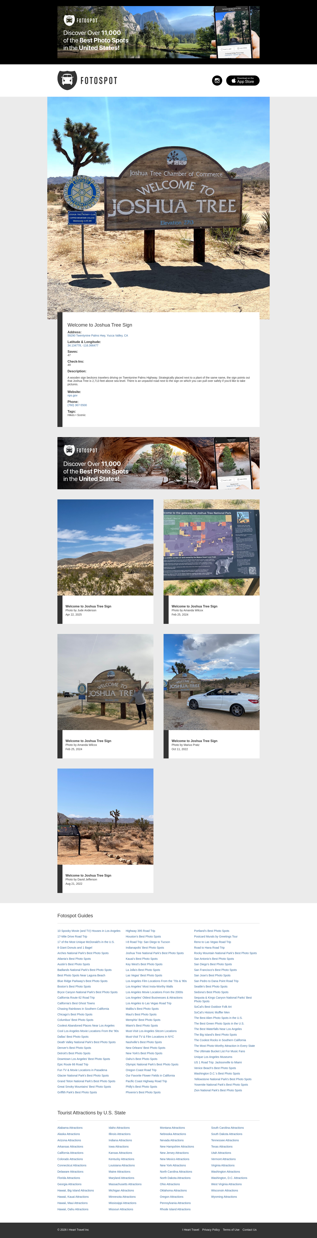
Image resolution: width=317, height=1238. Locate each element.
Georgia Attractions (69, 1184)
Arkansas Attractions (70, 1146)
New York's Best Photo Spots (144, 1053)
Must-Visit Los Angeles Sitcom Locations (151, 1031)
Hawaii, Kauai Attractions (73, 1196)
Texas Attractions (222, 1146)
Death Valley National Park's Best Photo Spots (86, 1042)
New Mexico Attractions (174, 1159)
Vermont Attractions (223, 1159)
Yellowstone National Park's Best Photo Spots (222, 1079)
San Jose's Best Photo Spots (212, 975)
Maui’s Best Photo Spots (141, 1014)
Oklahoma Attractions (173, 1190)
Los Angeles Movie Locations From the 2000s (154, 992)
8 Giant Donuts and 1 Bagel (74, 947)
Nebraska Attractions (173, 1134)
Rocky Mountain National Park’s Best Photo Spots (225, 953)
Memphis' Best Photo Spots (143, 1019)
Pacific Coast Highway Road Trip (146, 1081)
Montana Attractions (172, 1127)
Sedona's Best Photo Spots (211, 992)
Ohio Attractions (170, 1184)
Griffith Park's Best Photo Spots (77, 1092)
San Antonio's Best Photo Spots (214, 958)
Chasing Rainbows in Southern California (83, 1008)
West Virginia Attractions (226, 1184)
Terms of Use (231, 1229)
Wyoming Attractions (224, 1196)
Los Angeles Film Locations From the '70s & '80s (156, 981)
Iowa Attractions (119, 1146)
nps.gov (72, 395)
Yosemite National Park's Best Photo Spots (221, 1084)
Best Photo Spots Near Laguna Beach (81, 975)
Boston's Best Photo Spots (74, 986)
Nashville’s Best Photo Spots (144, 1042)
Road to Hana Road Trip (209, 947)
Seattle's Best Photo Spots (210, 986)
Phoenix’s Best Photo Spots (143, 1092)
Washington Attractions (225, 1171)
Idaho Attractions (119, 1127)
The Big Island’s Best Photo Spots (215, 1034)
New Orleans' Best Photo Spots (145, 1047)
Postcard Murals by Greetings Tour (216, 936)
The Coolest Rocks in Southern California (220, 1040)
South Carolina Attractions (227, 1127)
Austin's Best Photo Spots (73, 964)
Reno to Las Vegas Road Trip (212, 942)
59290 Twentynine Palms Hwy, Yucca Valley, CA (98, 335)
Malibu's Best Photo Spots (142, 1008)
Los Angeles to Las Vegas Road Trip (148, 1003)
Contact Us (250, 1229)
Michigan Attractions (121, 1190)
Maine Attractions (119, 1171)
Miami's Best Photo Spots (142, 1025)
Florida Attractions (68, 1178)
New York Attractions (173, 1165)
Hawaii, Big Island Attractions (75, 1190)
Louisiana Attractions (122, 1165)
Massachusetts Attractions (125, 1184)
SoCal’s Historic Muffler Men (212, 1012)
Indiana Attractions (120, 1140)
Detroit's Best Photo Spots (73, 1053)
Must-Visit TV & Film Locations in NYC (150, 1036)
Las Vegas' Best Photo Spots (144, 975)
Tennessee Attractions (225, 1140)
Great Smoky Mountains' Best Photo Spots (84, 1086)
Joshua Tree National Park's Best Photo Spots (155, 953)
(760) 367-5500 (77, 405)
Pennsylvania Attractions (175, 1203)
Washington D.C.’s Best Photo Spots (217, 1073)
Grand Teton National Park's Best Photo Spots (86, 1081)
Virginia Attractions (223, 1165)
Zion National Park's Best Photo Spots (218, 1090)
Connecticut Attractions (71, 1165)
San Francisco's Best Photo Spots (215, 970)
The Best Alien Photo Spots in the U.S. (218, 1017)
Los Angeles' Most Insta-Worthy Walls (149, 986)
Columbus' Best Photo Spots (75, 1019)
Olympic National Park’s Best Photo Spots (152, 1064)
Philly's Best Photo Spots (141, 1086)
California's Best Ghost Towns (76, 1003)
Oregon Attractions (171, 1196)
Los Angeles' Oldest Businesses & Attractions (154, 997)
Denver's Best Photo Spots (74, 1047)
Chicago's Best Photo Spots (74, 1014)
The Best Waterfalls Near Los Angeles (218, 1029)
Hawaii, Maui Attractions (72, 1203)
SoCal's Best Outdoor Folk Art (213, 1006)
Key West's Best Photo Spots (144, 964)
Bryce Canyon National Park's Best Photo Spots (87, 992)
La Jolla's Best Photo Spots (143, 970)
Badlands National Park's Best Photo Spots (84, 970)
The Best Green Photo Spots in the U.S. (219, 1023)
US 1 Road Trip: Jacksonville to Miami (218, 1062)
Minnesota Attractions (122, 1196)
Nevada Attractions (172, 1140)
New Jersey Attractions (174, 1152)
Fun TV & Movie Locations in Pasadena (82, 1070)
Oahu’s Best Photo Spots (141, 1059)
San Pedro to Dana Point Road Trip (216, 981)
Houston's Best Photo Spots (143, 936)
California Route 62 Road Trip (76, 997)
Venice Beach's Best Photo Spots (215, 1068)
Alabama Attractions (70, 1127)
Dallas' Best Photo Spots (73, 1036)
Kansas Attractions (120, 1152)
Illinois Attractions (120, 1134)
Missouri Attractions (121, 1209)
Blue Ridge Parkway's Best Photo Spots (82, 981)
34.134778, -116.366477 (83, 345)
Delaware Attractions (70, 1171)
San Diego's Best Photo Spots (213, 964)
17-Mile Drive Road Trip (72, 936)
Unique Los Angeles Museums (213, 1057)
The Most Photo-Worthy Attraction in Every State (224, 1045)
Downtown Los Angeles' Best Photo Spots (83, 1059)
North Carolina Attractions (176, 1171)
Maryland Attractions (121, 1178)
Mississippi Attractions (122, 1203)
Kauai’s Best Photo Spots (142, 958)
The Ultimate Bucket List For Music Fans (219, 1051)
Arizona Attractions (69, 1140)
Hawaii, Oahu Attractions (72, 1209)
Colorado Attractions (70, 1159)
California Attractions (70, 1152)
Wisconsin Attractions (224, 1190)
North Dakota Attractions (175, 1178)
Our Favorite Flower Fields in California (150, 1075)
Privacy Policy (211, 1229)
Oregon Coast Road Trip (141, 1070)
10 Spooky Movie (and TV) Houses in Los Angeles (88, 930)
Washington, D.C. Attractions (229, 1178)
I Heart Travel (190, 1229)
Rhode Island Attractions (175, 1209)
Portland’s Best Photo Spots (211, 930)
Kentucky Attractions (121, 1159)
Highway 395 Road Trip (140, 930)
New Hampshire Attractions (177, 1146)
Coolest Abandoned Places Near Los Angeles (86, 1025)
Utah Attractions (221, 1152)
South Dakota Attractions (226, 1134)
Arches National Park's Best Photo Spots (83, 953)
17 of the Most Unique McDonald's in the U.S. (86, 942)
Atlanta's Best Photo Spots (74, 958)
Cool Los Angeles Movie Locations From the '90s (88, 1031)
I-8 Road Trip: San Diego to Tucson (148, 942)
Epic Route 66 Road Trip (72, 1064)
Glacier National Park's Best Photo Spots (83, 1075)
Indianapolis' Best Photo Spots (145, 947)
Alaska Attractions (68, 1134)
